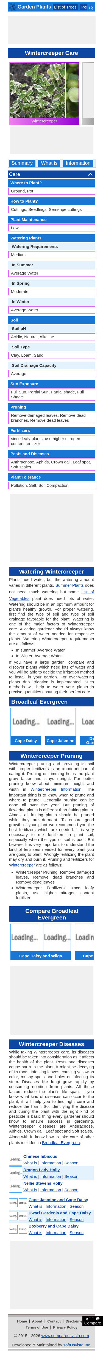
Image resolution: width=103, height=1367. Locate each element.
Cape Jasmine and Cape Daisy (58, 1199)
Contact (53, 1321)
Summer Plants (69, 585)
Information (78, 163)
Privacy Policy (65, 1327)
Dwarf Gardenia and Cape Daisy (60, 1213)
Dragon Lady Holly (41, 1169)
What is (49, 163)
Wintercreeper (44, 121)
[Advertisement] (52, 30)
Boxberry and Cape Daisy (54, 1226)
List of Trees (65, 7)
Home (22, 1321)
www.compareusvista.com (65, 1335)
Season (72, 1163)
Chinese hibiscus (40, 1156)
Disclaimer (75, 1321)
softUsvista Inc (76, 1345)
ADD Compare (92, 1320)
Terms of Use (37, 1327)
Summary (22, 163)
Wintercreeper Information (55, 789)
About (37, 1321)
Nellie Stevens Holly (43, 1183)
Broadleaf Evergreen (61, 1142)
